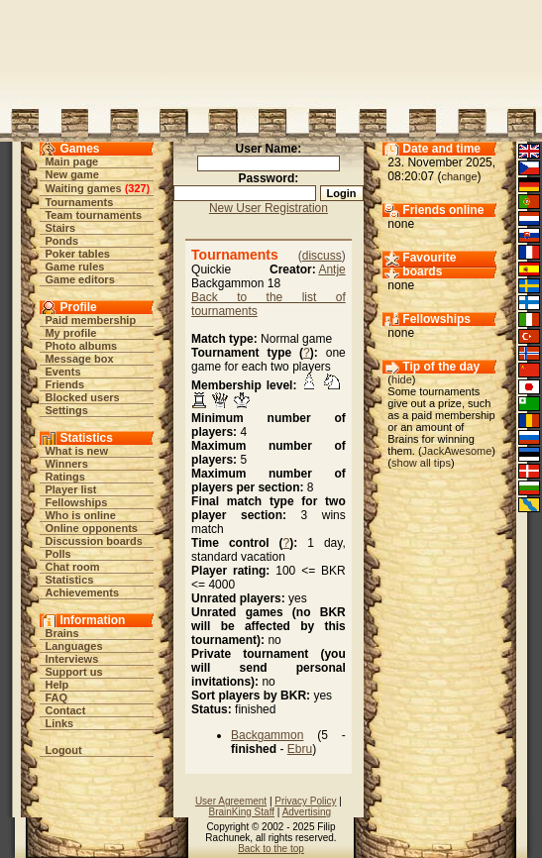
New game (71, 174)
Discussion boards (93, 541)
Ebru (299, 749)
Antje (331, 269)
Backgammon (267, 735)
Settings (66, 410)
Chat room (72, 567)
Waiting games (83, 188)
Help (56, 685)
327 (137, 188)
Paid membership (90, 320)
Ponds (61, 241)
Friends (64, 384)
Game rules (74, 266)
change (459, 176)
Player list (70, 489)
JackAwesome (457, 451)
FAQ (56, 697)
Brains (61, 633)
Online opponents (91, 528)
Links (59, 723)
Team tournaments (93, 215)
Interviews (71, 659)
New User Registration (268, 208)
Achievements (82, 592)
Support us (73, 672)
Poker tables (77, 254)
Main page (71, 161)
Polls (57, 554)
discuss (322, 256)
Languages (73, 646)
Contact (65, 710)
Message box (79, 359)
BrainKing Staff (241, 811)
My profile (70, 333)
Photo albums (81, 346)
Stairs (60, 228)
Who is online (80, 515)
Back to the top (271, 848)
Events (62, 371)
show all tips (421, 463)
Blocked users (82, 397)
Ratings (64, 477)
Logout (63, 750)
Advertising (306, 811)
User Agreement (231, 801)
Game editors (79, 279)
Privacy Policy (305, 801)
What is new (76, 451)
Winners (66, 464)
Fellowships (76, 502)
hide (401, 379)
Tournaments (79, 202)
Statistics (69, 580)
